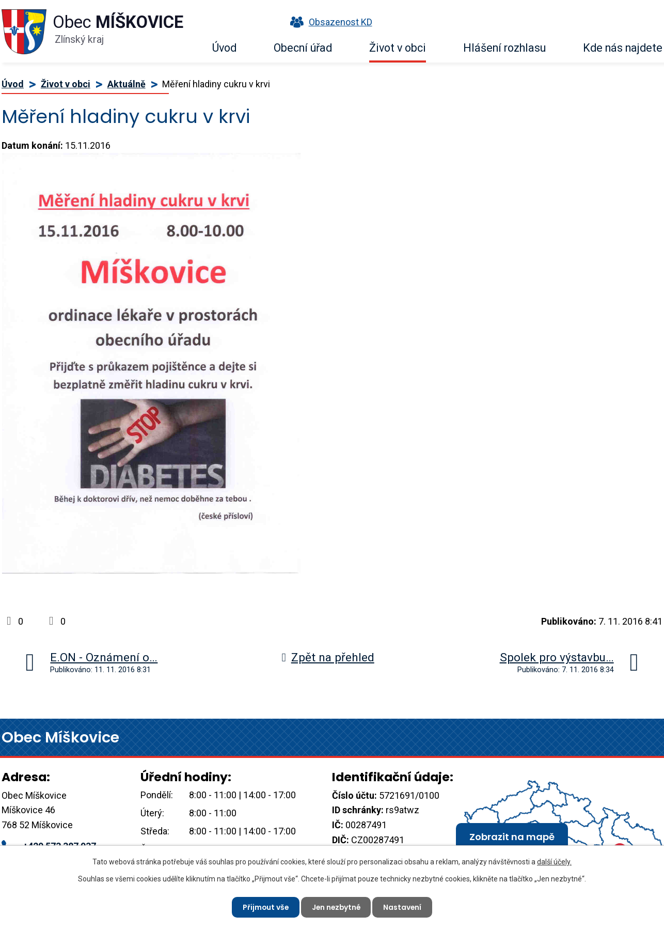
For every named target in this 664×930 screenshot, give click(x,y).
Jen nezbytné (336, 907)
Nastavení (404, 907)
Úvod (224, 47)
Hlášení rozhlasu (504, 47)
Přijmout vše (264, 907)
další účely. (554, 862)
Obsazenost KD (329, 22)
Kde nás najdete (622, 47)
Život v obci (397, 47)
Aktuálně (126, 84)
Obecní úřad (303, 47)
